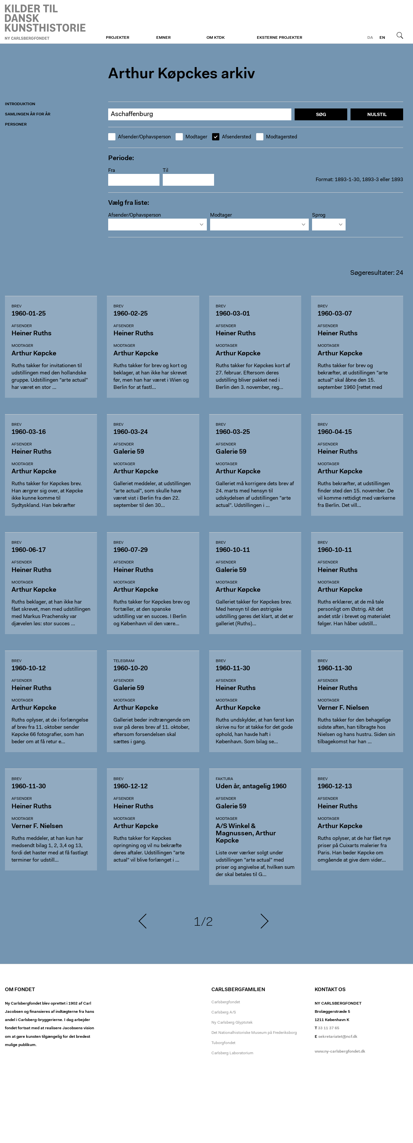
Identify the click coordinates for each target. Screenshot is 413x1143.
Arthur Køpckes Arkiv (45, 22)
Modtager (191, 137)
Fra (111, 170)
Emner (163, 38)
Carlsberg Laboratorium (232, 1053)
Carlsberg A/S (223, 1012)
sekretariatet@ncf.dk (337, 1037)
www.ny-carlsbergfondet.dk (340, 1052)
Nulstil (377, 115)
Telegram (123, 661)
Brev (16, 306)
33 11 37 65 (328, 1028)
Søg (400, 35)
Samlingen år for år (27, 114)
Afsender (22, 326)
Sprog (319, 215)
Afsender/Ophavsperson (139, 137)
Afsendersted (231, 137)
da (370, 38)
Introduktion (20, 104)
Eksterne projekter (279, 38)
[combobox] (157, 224)
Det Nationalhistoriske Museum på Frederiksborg (254, 1033)
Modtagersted (276, 137)
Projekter (117, 38)
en (382, 38)
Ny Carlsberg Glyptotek (232, 1023)
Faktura (224, 779)
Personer (16, 125)
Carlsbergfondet (225, 1002)
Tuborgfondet (223, 1043)
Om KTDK (215, 38)
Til (165, 170)
